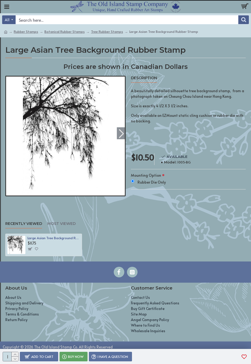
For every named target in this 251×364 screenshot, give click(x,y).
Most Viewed (61, 223)
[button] (121, 133)
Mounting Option (146, 175)
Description (144, 78)
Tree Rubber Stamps (107, 31)
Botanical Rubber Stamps (64, 31)
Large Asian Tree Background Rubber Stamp (54, 238)
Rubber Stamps (26, 31)
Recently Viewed (23, 223)
